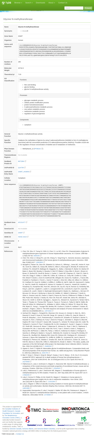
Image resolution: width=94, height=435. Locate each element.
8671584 (22, 161)
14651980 (27, 388)
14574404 (48, 311)
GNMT (21, 233)
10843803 (40, 262)
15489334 (48, 346)
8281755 (46, 353)
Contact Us (62, 3)
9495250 (37, 256)
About (51, 3)
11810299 (52, 381)
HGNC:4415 (23, 237)
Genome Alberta (27, 429)
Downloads (40, 3)
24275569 (27, 362)
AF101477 (22, 222)
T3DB (8, 2)
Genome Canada (15, 429)
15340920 (57, 368)
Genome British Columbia (46, 429)
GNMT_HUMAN (24, 172)
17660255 (27, 375)
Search (29, 3)
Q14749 (22, 167)
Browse (18, 3)
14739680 (48, 395)
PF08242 (38, 149)
